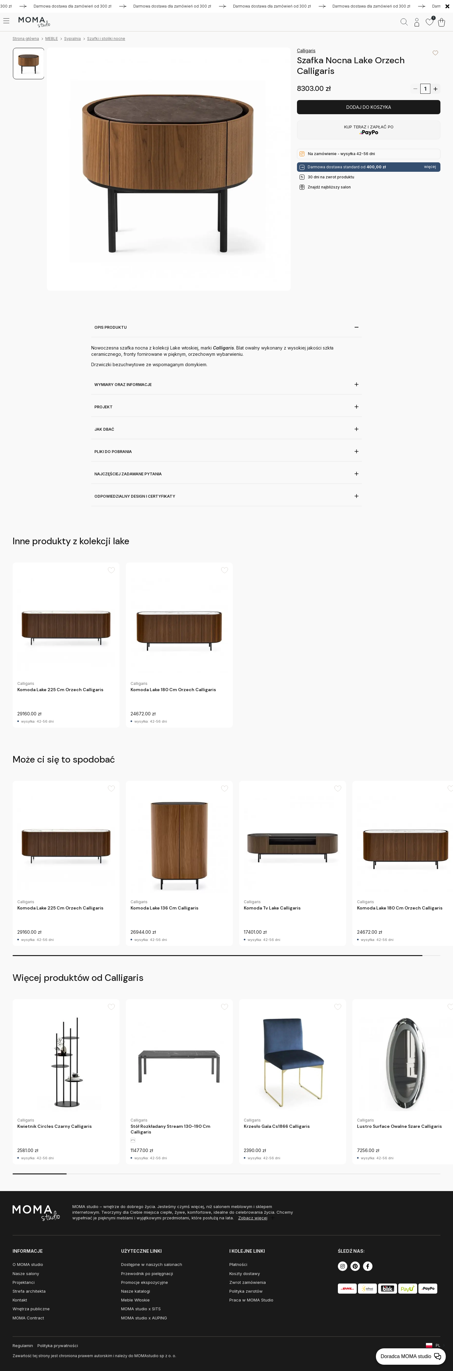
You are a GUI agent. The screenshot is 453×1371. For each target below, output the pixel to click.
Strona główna (26, 38)
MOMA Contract (28, 1317)
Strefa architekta (29, 1291)
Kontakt (20, 1299)
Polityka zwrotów (246, 1291)
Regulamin (23, 1345)
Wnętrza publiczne (31, 1308)
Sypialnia (72, 38)
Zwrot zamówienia (247, 1282)
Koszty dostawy (244, 1273)
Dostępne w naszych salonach (151, 1264)
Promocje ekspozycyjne (144, 1282)
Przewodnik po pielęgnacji (147, 1273)
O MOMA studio (28, 1264)
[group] (66, 645)
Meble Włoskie (135, 1299)
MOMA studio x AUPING (144, 1317)
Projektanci (24, 1282)
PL (438, 1345)
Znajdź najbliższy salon (329, 187)
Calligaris (306, 50)
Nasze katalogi (135, 1291)
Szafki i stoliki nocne (106, 38)
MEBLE (51, 38)
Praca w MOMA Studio (251, 1299)
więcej (430, 167)
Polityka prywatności (57, 1345)
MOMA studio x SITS (141, 1308)
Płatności (238, 1264)
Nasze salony (26, 1273)
